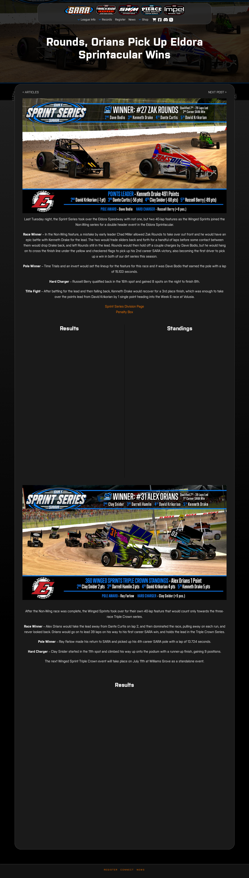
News (141, 870)
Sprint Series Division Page (124, 306)
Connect (127, 870)
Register (111, 870)
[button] (171, 20)
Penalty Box (124, 312)
